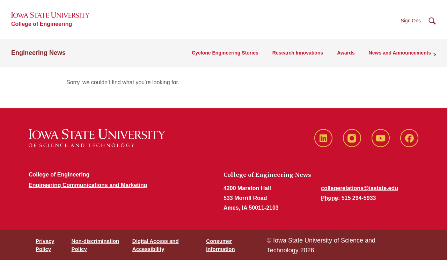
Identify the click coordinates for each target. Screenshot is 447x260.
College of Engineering (41, 24)
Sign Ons (411, 20)
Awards (345, 53)
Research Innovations (297, 53)
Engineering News (38, 52)
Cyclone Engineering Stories (225, 53)
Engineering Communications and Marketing (88, 185)
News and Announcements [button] (400, 53)
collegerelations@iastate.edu (359, 188)
